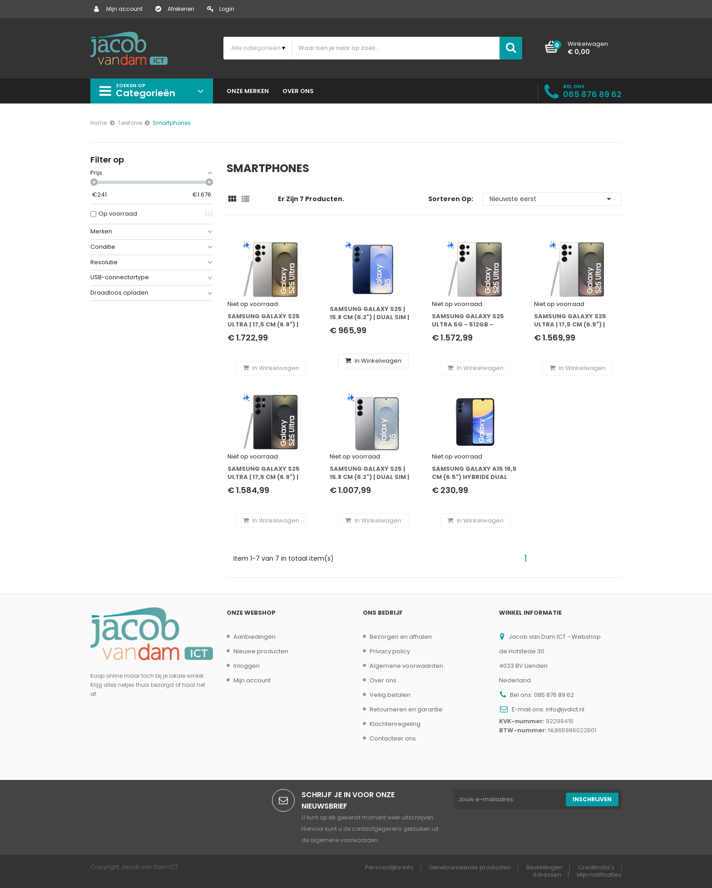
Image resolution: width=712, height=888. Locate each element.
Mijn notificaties (599, 875)
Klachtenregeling (395, 724)
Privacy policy (390, 651)
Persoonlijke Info (389, 867)
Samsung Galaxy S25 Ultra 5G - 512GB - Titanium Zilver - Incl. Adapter (469, 320)
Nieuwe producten (260, 651)
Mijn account (118, 9)
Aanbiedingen (254, 636)
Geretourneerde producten (470, 867)
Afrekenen (174, 9)
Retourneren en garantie (406, 709)
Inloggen (246, 665)
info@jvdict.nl (565, 709)
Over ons (383, 680)
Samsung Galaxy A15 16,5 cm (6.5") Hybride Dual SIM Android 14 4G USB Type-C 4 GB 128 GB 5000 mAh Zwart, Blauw (474, 473)
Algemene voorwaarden (406, 665)
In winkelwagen (373, 360)
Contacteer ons (393, 738)
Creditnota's (596, 867)
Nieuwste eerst (552, 198)
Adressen (547, 875)
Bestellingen (544, 867)
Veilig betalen (390, 695)
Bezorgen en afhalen (401, 636)
